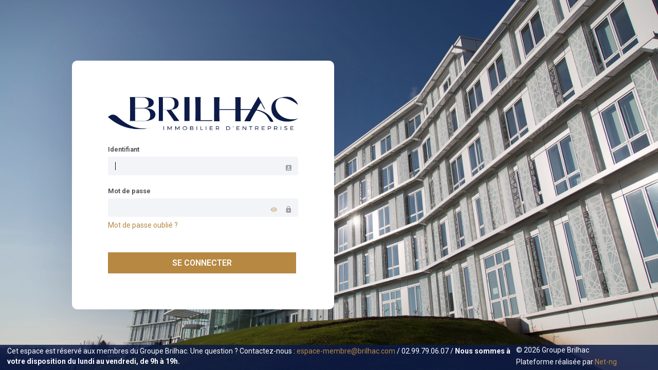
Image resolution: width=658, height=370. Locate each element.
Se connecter (202, 263)
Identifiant (123, 149)
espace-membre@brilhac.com (346, 351)
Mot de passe (129, 191)
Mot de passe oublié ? (143, 225)
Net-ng (606, 362)
